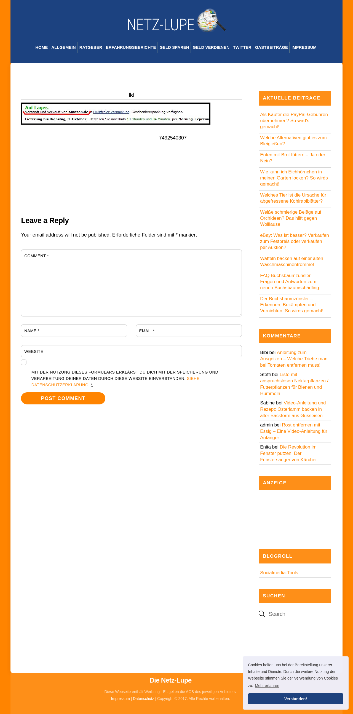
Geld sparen (174, 47)
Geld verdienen (211, 47)
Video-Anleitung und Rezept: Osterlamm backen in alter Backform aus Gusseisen (293, 409)
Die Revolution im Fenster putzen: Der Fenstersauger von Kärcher (288, 453)
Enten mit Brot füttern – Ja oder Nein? (292, 157)
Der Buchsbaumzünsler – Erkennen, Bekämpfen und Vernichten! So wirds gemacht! (291, 304)
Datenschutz (143, 699)
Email (147, 331)
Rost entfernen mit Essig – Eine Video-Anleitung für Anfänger (293, 431)
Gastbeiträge (271, 47)
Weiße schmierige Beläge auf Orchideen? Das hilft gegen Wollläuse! (290, 218)
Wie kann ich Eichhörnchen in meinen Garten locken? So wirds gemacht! (294, 178)
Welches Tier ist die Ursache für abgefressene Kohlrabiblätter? (293, 198)
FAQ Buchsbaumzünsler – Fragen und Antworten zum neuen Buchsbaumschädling (289, 281)
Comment (36, 256)
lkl (132, 95)
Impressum (304, 47)
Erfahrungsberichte (131, 47)
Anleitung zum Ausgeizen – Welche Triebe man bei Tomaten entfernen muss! (293, 359)
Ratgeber (90, 47)
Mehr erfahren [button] (267, 685)
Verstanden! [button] (295, 699)
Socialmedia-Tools (279, 572)
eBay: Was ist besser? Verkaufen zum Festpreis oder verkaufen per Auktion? (294, 241)
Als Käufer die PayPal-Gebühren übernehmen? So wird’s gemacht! (294, 120)
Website (33, 351)
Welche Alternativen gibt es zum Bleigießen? (293, 140)
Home (41, 47)
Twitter (242, 47)
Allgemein (63, 47)
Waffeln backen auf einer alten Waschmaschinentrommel (291, 261)
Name (31, 331)
